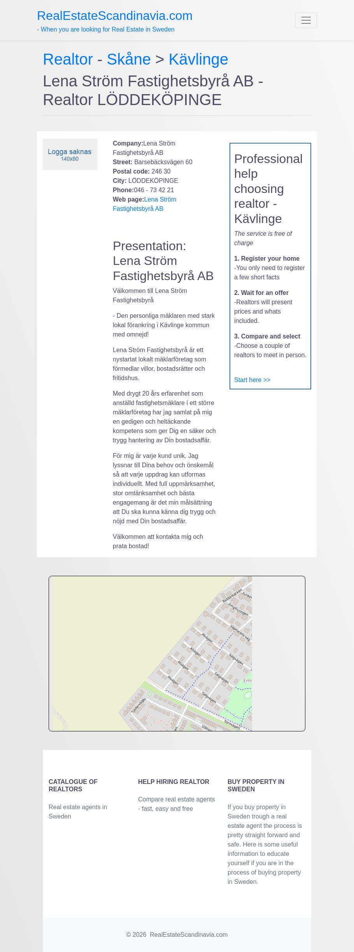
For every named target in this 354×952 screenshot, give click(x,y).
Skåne (129, 59)
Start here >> (252, 380)
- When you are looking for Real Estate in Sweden (115, 21)
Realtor (70, 59)
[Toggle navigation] (306, 20)
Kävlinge (198, 59)
